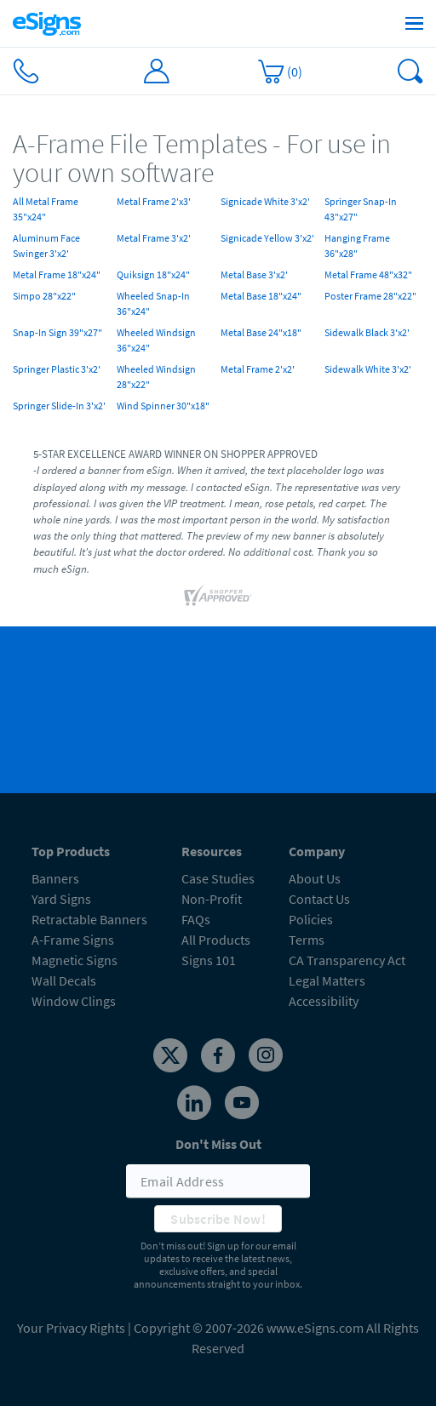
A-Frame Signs (73, 939)
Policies (311, 919)
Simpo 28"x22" (44, 295)
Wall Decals (64, 980)
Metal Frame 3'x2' (154, 237)
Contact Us (319, 898)
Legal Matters (327, 980)
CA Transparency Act (347, 960)
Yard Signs (61, 898)
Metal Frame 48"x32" (368, 274)
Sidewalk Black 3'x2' (367, 332)
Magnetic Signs (75, 960)
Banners (55, 878)
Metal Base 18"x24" (261, 295)
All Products (215, 939)
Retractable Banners (89, 919)
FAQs (195, 919)
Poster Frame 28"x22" (370, 295)
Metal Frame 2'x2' (258, 369)
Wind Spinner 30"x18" (163, 405)
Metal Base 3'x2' (254, 274)
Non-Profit (211, 898)
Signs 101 (208, 960)
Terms (306, 939)
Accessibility (324, 1000)
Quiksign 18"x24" (153, 274)
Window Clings (74, 1000)
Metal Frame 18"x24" (56, 274)
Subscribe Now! (218, 1218)
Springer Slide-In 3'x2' (59, 405)
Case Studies (218, 878)
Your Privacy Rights (71, 1327)
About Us (315, 878)
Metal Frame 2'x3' (154, 201)
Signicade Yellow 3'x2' (267, 237)
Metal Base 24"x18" (261, 332)
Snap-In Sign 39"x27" (57, 332)
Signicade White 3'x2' (265, 201)
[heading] (218, 158)
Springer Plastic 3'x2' (56, 369)
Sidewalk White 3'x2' (367, 369)
